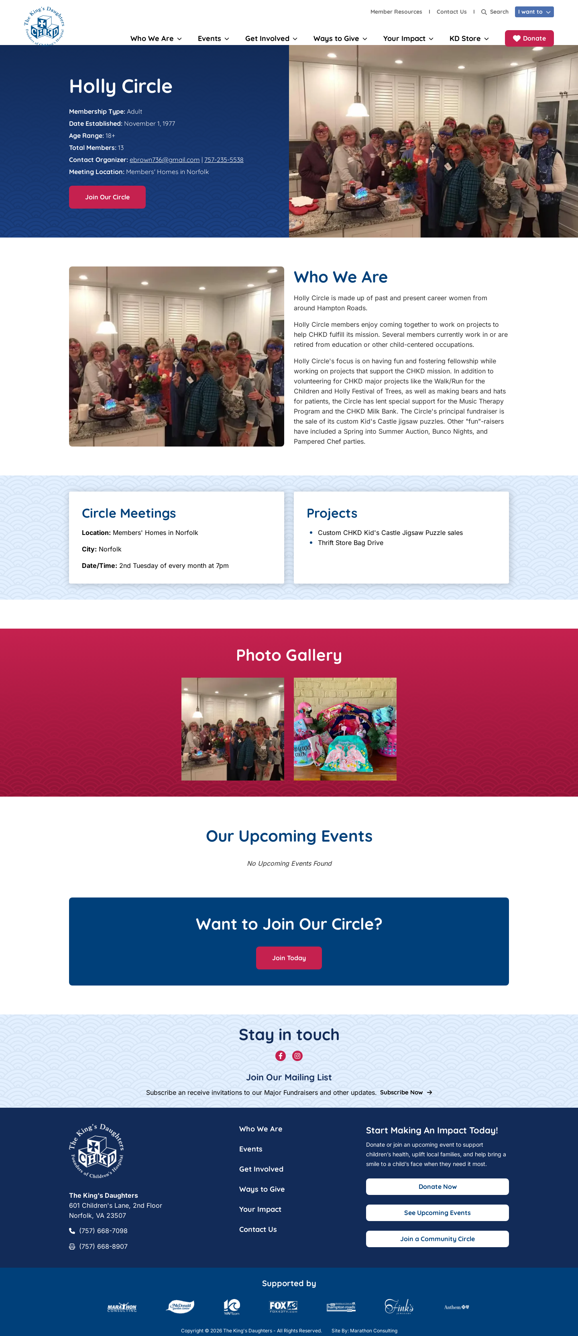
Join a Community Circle (437, 1247)
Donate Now (438, 1195)
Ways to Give (262, 1197)
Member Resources (396, 11)
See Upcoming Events (437, 1221)
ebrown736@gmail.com (165, 168)
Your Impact (260, 1217)
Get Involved (261, 1177)
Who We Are (261, 1136)
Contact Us (452, 11)
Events (251, 1157)
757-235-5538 (224, 168)
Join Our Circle (107, 205)
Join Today (289, 966)
